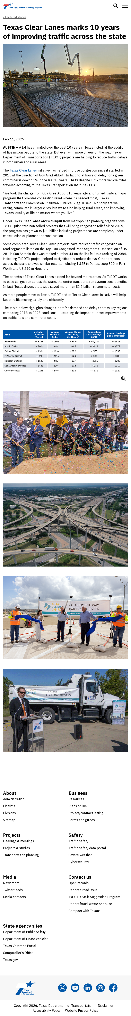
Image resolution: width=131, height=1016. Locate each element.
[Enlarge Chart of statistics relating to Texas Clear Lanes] (123, 378)
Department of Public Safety (24, 932)
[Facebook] (113, 987)
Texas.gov (10, 960)
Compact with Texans (85, 911)
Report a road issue (83, 890)
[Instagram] (100, 987)
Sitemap (9, 820)
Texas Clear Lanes (23, 170)
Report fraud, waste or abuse (90, 904)
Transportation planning (21, 855)
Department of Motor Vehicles (25, 939)
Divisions (9, 813)
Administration (13, 799)
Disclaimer (105, 1006)
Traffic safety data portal (87, 848)
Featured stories (15, 17)
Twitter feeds (13, 890)
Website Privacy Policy (81, 1010)
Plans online (78, 806)
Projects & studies (16, 848)
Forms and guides (82, 820)
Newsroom (11, 883)
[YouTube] (75, 987)
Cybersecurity (79, 862)
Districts (9, 806)
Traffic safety (78, 841)
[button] (115, 5)
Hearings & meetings (18, 841)
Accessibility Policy (47, 1010)
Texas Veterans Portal (19, 946)
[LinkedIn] (88, 987)
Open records (79, 883)
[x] (62, 987)
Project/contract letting (86, 813)
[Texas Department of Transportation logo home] (22, 6)
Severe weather (80, 855)
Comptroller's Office (18, 953)
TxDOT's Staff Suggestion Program (94, 897)
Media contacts (14, 897)
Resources (76, 799)
